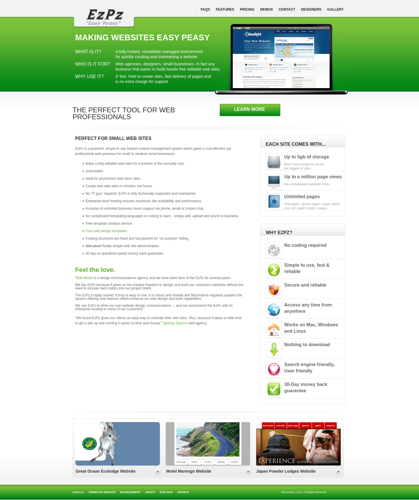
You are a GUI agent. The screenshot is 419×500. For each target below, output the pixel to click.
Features (225, 9)
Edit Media (84, 278)
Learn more (249, 109)
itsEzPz (104, 18)
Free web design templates (106, 231)
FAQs (205, 9)
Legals (78, 492)
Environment (130, 492)
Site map (166, 492)
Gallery (335, 9)
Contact (287, 9)
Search (183, 492)
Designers (311, 9)
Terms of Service (101, 492)
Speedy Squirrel (175, 323)
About (150, 492)
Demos (266, 9)
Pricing (247, 9)
